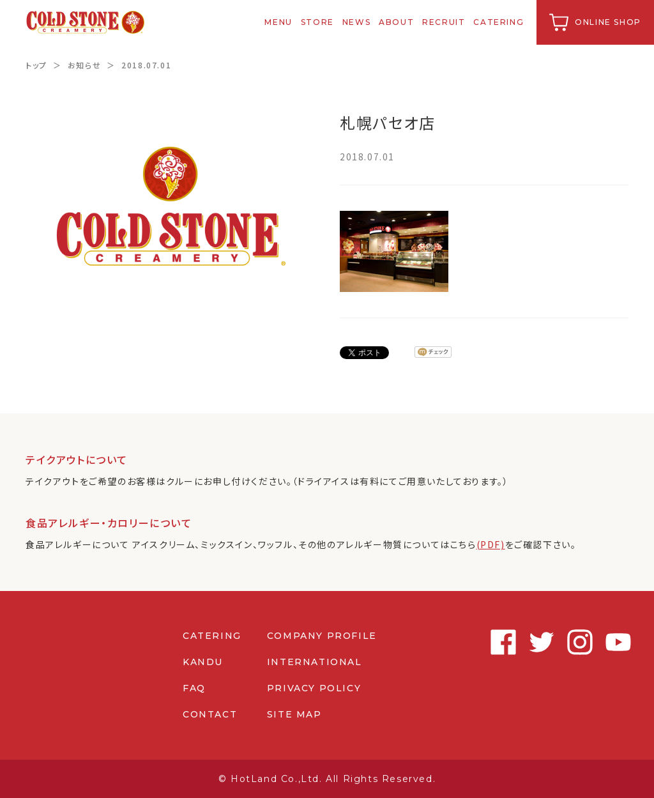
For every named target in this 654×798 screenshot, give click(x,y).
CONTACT (210, 714)
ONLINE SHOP (608, 22)
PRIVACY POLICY (314, 688)
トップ (36, 64)
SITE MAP (294, 714)
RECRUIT (443, 22)
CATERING (499, 22)
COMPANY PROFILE (322, 635)
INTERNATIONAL (314, 662)
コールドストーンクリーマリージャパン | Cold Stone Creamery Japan (85, 22)
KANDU (203, 662)
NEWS (356, 22)
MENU (279, 22)
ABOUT (396, 22)
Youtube (615, 642)
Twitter (539, 642)
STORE (317, 22)
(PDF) (490, 544)
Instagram (577, 642)
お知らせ (84, 64)
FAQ (194, 688)
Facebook (500, 642)
